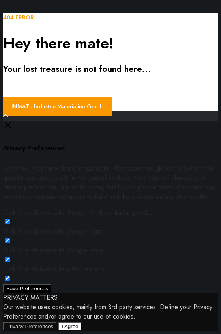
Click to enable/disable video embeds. (55, 269)
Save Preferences (27, 288)
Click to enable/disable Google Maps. (54, 250)
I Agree (70, 326)
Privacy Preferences (29, 326)
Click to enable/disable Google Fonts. (54, 231)
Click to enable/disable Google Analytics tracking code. (77, 212)
